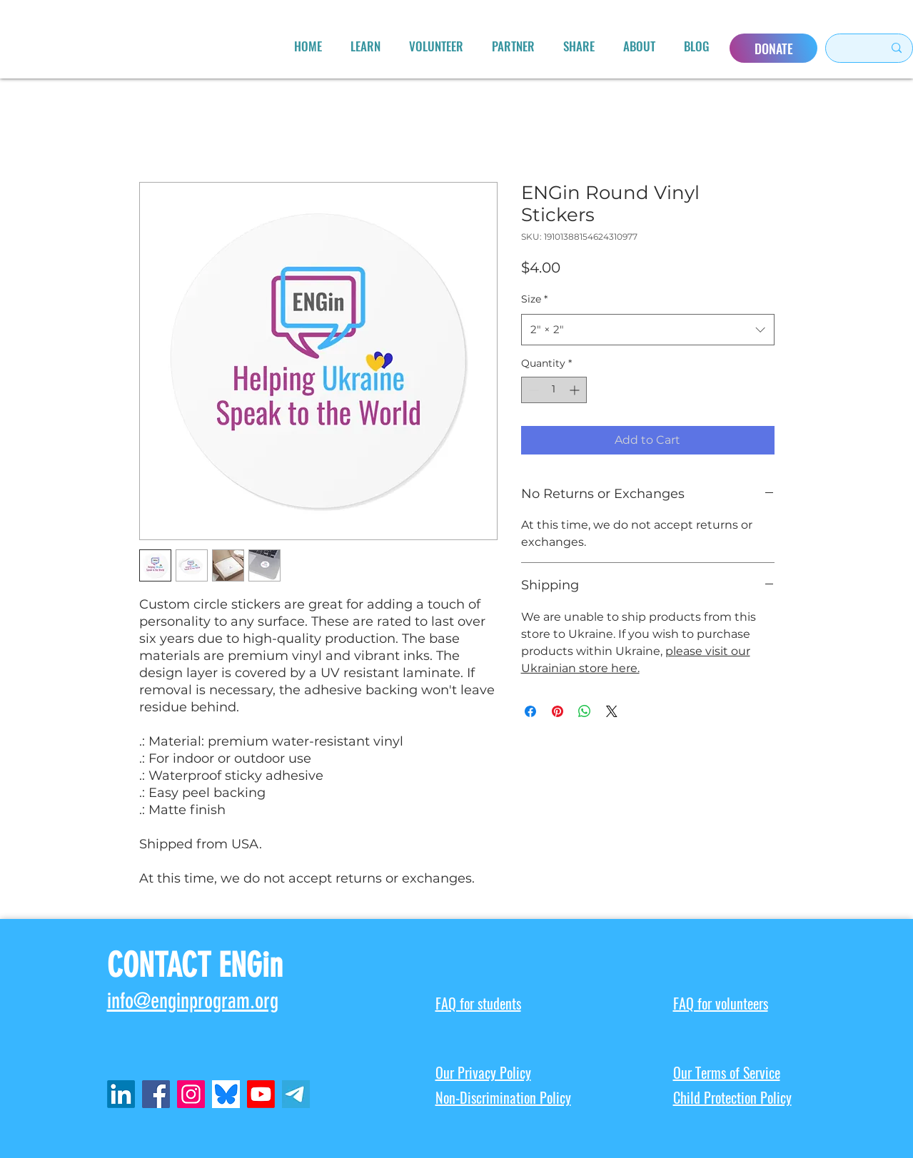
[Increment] (576, 389)
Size (534, 299)
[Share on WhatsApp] (584, 711)
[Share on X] (611, 711)
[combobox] (648, 329)
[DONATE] (773, 48)
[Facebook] (156, 1094)
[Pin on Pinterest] (557, 711)
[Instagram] (191, 1094)
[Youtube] (261, 1094)
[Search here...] (848, 48)
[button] (365, 46)
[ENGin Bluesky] (226, 1094)
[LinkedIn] (121, 1094)
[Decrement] (532, 389)
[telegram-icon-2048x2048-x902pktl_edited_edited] (296, 1094)
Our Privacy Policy (483, 1072)
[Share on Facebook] (530, 711)
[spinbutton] (554, 389)
